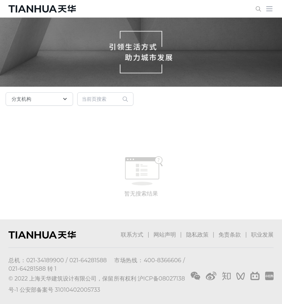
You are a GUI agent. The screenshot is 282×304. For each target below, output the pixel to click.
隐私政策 (197, 234)
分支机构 (40, 99)
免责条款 (229, 234)
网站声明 (164, 234)
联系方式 (132, 234)
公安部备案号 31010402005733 (60, 289)
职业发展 (262, 234)
